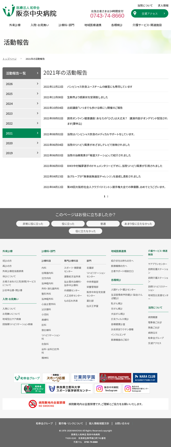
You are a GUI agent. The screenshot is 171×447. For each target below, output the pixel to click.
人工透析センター (73, 295)
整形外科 (46, 293)
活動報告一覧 (16, 73)
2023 (9, 113)
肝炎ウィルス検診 (120, 319)
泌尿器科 (46, 309)
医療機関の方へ (119, 266)
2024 (9, 103)
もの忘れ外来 (71, 300)
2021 (9, 133)
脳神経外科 (47, 299)
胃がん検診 (117, 308)
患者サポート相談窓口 (122, 271)
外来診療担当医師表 (13, 271)
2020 (9, 143)
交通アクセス (150, 13)
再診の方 (7, 266)
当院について (155, 307)
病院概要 (152, 317)
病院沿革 (152, 332)
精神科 (45, 357)
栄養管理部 (92, 286)
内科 (44, 267)
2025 (9, 93)
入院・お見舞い (40, 25)
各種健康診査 (118, 324)
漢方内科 (46, 278)
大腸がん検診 (118, 313)
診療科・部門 (66, 25)
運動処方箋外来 (72, 276)
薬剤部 (90, 300)
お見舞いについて (11, 313)
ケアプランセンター (157, 264)
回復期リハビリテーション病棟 (18, 324)
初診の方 (7, 260)
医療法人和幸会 (78, 434)
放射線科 (46, 330)
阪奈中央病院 (93, 434)
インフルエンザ (118, 334)
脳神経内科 (47, 283)
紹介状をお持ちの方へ (122, 260)
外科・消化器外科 (50, 288)
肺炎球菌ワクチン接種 (122, 329)
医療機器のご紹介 (120, 339)
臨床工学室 (92, 306)
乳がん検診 (117, 303)
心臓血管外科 (49, 304)
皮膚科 (45, 319)
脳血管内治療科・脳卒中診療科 (73, 283)
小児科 (45, 314)
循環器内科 (47, 273)
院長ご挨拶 (153, 327)
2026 (9, 84)
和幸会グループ (156, 338)
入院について (9, 308)
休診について (9, 276)
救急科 (45, 344)
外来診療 (15, 25)
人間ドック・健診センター (123, 289)
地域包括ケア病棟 (12, 319)
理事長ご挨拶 (155, 322)
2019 (9, 153)
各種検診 (117, 25)
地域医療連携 (92, 25)
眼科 (44, 324)
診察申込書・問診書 (12, 290)
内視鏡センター (72, 290)
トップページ (10, 58)
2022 (9, 123)
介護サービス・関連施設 (147, 25)
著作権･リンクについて (71, 423)
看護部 (90, 267)
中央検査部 (92, 281)
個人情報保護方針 (99, 423)
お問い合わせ (122, 423)
